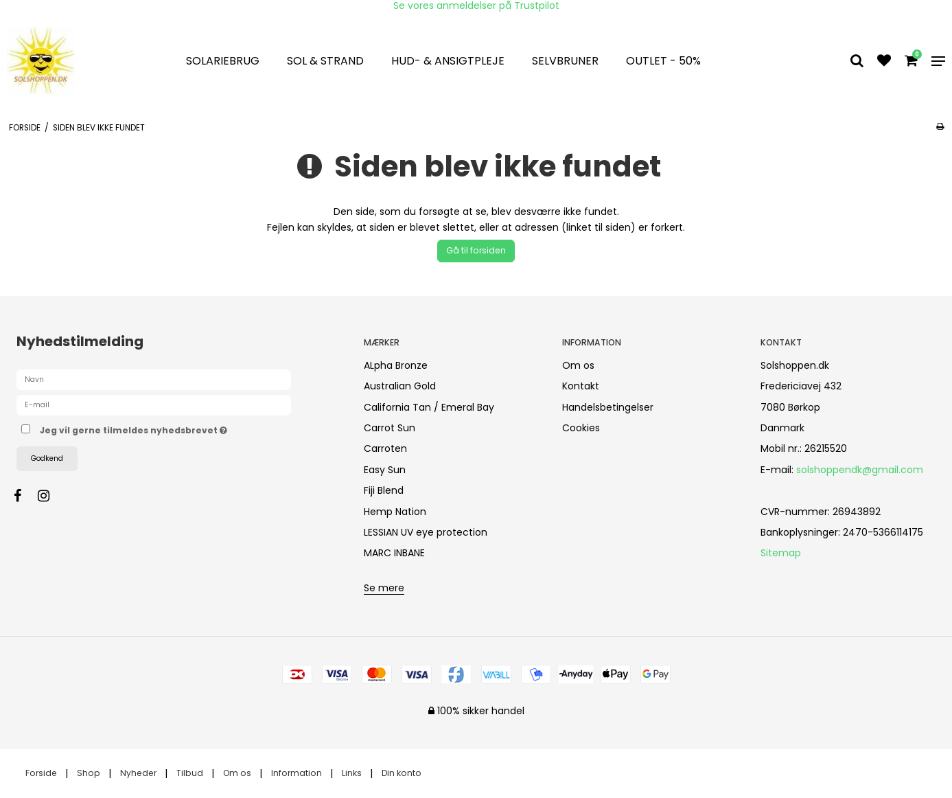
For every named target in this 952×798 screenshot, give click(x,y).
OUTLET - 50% (663, 61)
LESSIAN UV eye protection (425, 532)
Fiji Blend (384, 490)
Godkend (47, 458)
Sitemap (781, 553)
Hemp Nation (395, 511)
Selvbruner (565, 61)
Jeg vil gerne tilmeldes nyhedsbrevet (182, 428)
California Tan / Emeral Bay (429, 407)
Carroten (385, 448)
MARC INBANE (394, 553)
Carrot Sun (389, 428)
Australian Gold (400, 386)
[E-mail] (153, 404)
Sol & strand (325, 61)
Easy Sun (385, 470)
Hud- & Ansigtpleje (447, 61)
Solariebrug (222, 61)
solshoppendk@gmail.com (859, 470)
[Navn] (153, 379)
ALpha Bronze (396, 365)
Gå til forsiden (476, 250)
